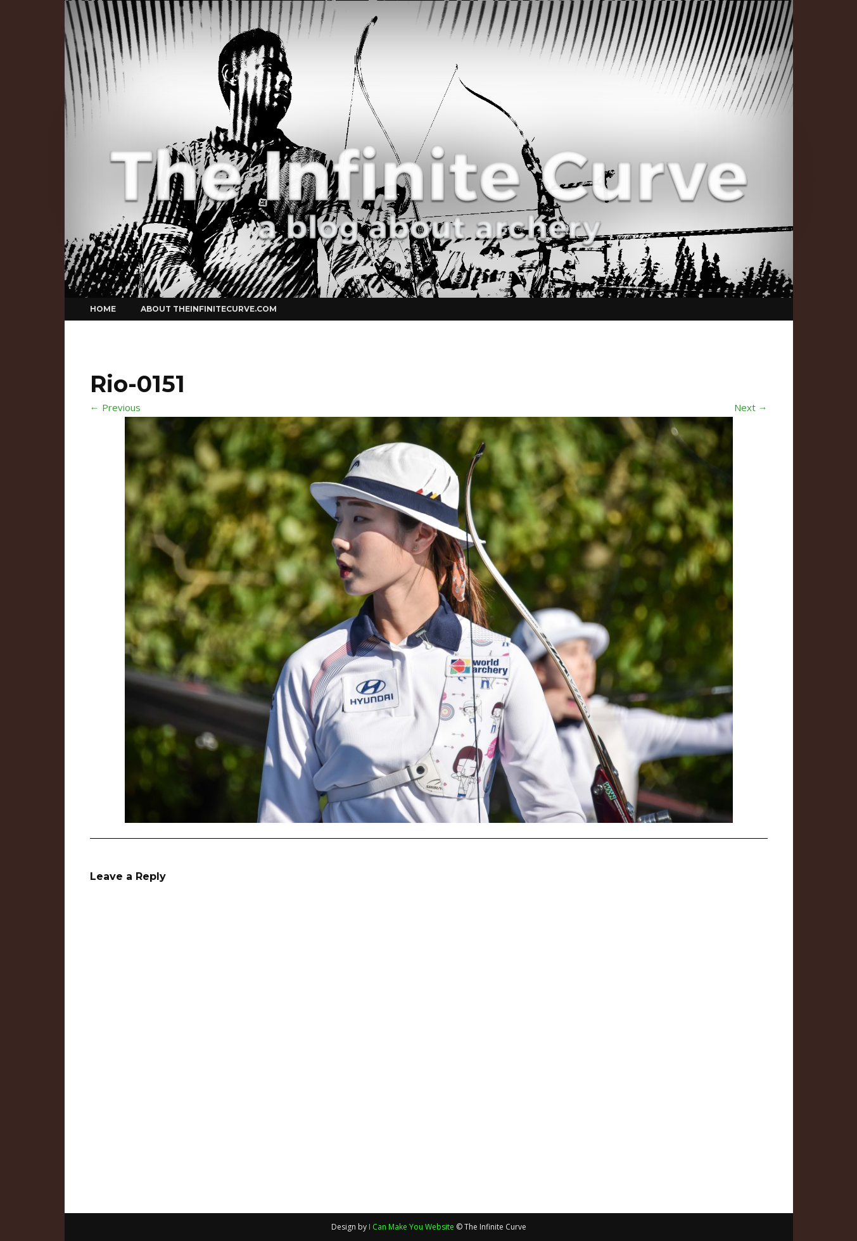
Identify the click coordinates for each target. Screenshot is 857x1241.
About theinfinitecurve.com (209, 309)
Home (103, 309)
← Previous (115, 407)
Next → (751, 407)
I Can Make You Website (411, 1226)
